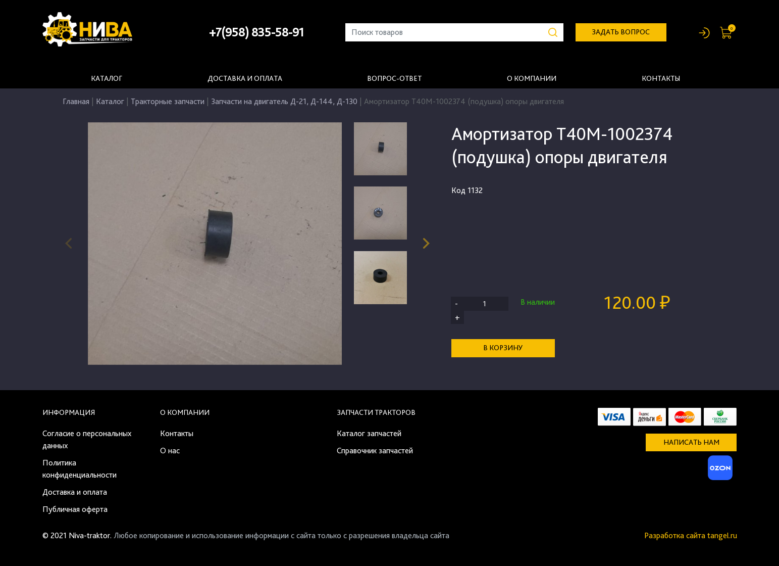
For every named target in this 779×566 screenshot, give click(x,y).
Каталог (106, 78)
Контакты (661, 78)
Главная (76, 101)
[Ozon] (719, 471)
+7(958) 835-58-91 (256, 32)
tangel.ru (722, 535)
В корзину (503, 347)
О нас (170, 450)
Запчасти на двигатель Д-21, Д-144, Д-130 (284, 101)
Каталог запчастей (369, 433)
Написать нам (691, 442)
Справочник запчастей (375, 450)
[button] (426, 243)
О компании (531, 78)
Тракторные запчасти (167, 101)
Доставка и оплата (244, 78)
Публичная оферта (75, 509)
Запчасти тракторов (376, 412)
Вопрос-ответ (394, 78)
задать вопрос (621, 31)
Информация (68, 412)
